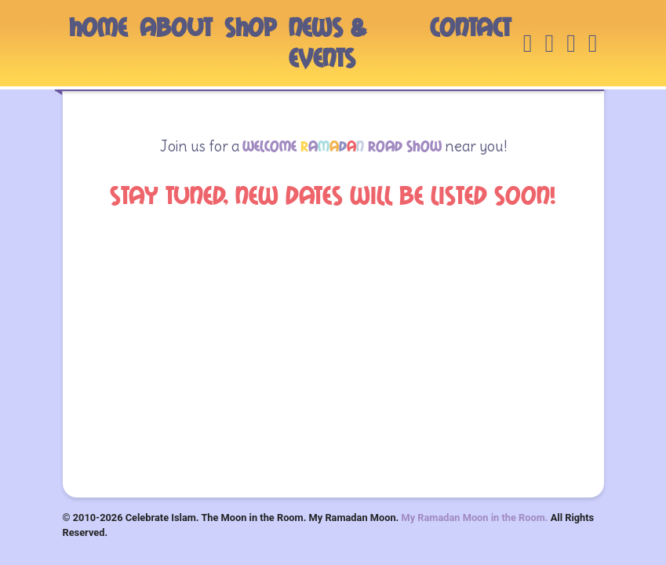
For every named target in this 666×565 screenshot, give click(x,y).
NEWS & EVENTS (327, 43)
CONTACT (470, 28)
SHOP (250, 28)
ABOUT (176, 28)
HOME (98, 28)
